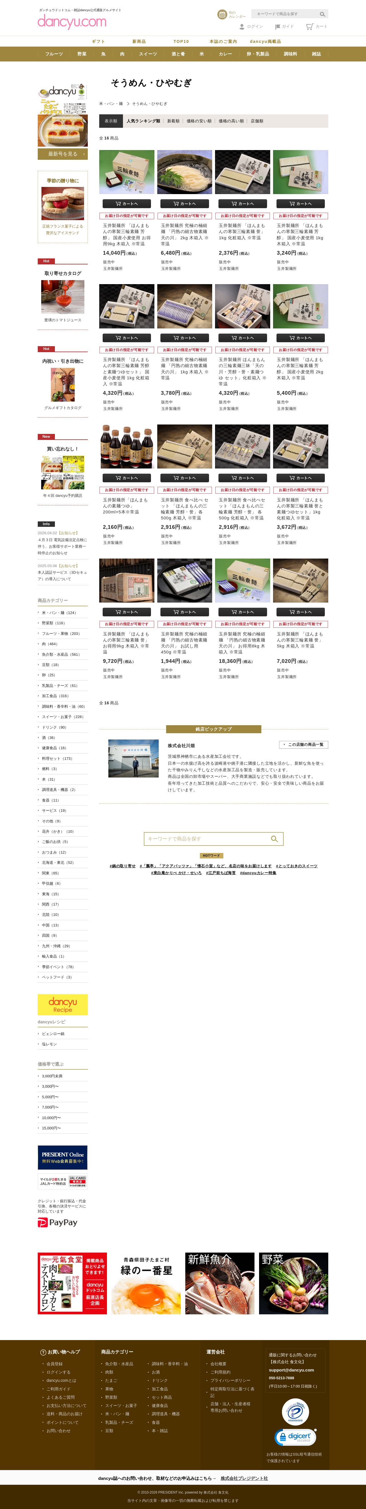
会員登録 (55, 1364)
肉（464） (50, 644)
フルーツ (54, 53)
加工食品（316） (56, 696)
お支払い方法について (67, 1405)
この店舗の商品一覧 (306, 744)
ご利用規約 (220, 1372)
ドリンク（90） (55, 727)
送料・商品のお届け (65, 1414)
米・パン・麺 (111, 103)
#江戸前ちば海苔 (221, 873)
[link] (295, 1438)
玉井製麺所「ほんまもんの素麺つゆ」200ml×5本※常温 (125, 505)
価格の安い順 (199, 121)
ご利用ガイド (59, 1389)
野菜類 (111, 1397)
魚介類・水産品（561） (62, 654)
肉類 (109, 1372)
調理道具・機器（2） (59, 790)
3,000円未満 (52, 1076)
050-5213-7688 (281, 1378)
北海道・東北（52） (59, 862)
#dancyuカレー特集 (258, 873)
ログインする (59, 1372)
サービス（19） (55, 810)
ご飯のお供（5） (56, 842)
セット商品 (162, 1397)
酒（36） (49, 737)
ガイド (284, 27)
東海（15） (51, 894)
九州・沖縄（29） (57, 946)
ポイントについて (63, 1422)
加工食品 (160, 1389)
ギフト (99, 41)
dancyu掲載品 (265, 41)
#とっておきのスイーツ (297, 866)
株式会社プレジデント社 (244, 1478)
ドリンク (160, 1380)
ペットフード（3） (58, 977)
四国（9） (50, 935)
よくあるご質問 (61, 1397)
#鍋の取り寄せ (123, 866)
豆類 (109, 1430)
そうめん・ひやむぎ (150, 103)
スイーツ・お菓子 (121, 1405)
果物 (109, 1389)
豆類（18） (51, 665)
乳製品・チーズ (119, 1422)
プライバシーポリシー (230, 1380)
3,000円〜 (50, 1086)
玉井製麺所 (113, 268)
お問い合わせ (59, 1430)
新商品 (139, 41)
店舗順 (257, 121)
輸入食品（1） (54, 956)
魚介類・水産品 (119, 1364)
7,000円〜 (50, 1107)
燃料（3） (50, 769)
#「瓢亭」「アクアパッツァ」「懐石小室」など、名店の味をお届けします (206, 866)
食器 (156, 1422)
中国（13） (51, 925)
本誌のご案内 (223, 41)
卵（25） (49, 675)
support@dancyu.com (291, 1370)
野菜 (82, 53)
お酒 (156, 1372)
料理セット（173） (58, 758)
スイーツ (148, 53)
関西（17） (51, 904)
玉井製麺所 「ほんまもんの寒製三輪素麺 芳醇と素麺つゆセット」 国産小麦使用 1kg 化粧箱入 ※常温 (126, 371)
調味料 (290, 53)
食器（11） (51, 800)
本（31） (49, 779)
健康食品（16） (55, 748)
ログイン (251, 27)
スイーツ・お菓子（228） (63, 717)
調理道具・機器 (166, 1414)
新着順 (173, 121)
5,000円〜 (50, 1097)
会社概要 (218, 1364)
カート (317, 26)
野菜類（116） (54, 623)
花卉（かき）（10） (59, 831)
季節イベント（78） (59, 967)
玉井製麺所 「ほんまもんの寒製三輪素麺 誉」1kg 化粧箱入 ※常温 (242, 231)
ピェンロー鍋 (53, 1034)
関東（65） (51, 873)
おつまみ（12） (55, 852)
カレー (225, 53)
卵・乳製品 (258, 53)
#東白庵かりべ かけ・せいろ (176, 873)
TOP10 (181, 41)
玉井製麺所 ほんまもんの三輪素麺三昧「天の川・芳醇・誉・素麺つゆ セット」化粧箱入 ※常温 (242, 371)
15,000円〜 (51, 1128)
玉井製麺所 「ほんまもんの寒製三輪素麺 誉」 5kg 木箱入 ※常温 (300, 639)
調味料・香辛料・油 (170, 1364)
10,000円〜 (51, 1118)
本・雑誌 (160, 1430)
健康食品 (160, 1405)
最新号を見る (62, 154)
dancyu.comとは (61, 1380)
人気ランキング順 (143, 121)
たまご (111, 1380)
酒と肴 (178, 53)
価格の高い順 (231, 121)
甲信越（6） (52, 883)
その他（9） (52, 821)
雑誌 (316, 53)
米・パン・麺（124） (60, 613)
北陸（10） (51, 914)
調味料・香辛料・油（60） (64, 706)
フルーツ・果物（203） (62, 633)
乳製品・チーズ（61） (60, 685)
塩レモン (49, 1044)
